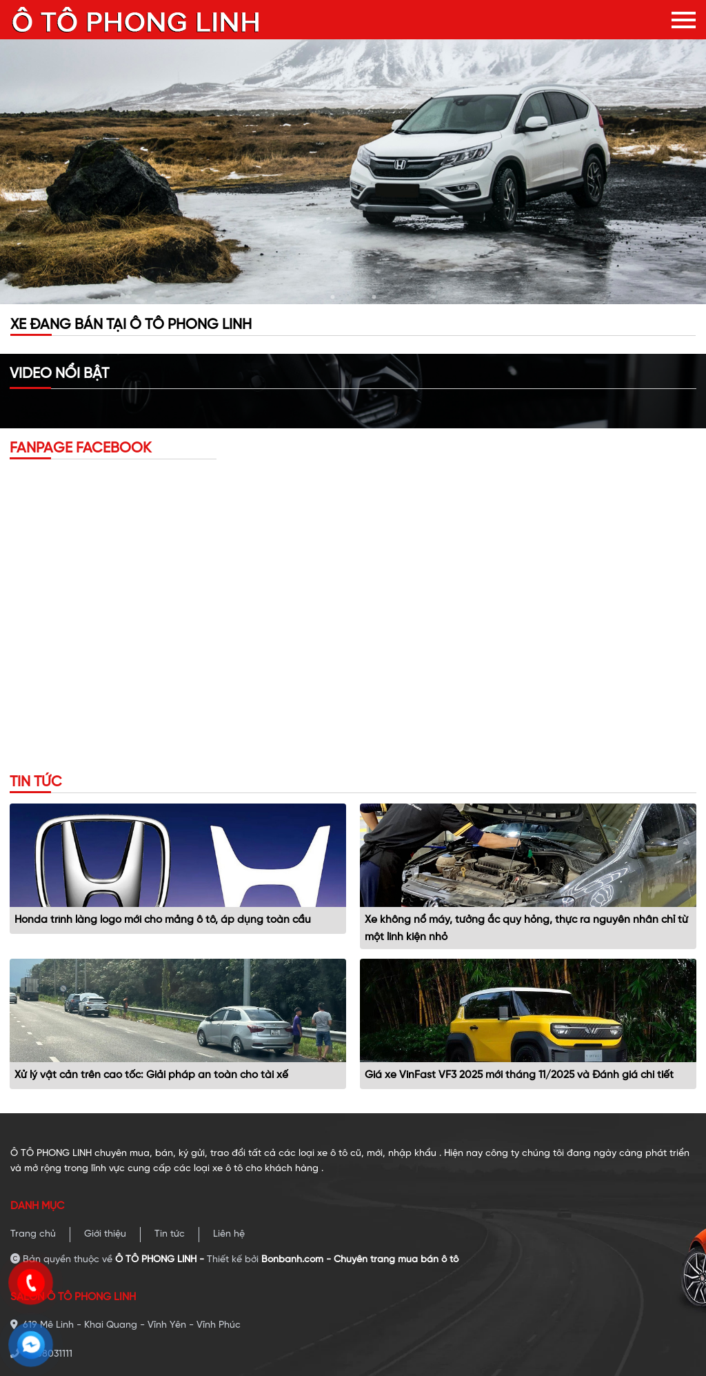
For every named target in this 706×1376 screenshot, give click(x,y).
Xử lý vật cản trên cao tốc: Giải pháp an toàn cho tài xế (151, 1075)
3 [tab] (374, 297)
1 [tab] (332, 297)
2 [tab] (353, 297)
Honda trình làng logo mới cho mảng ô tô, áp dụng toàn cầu (162, 920)
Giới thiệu (105, 1234)
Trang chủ (33, 1234)
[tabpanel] (353, 171)
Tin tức (169, 1234)
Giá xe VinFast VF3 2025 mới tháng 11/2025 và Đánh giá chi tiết (519, 1075)
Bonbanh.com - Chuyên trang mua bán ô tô (359, 1260)
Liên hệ (229, 1234)
